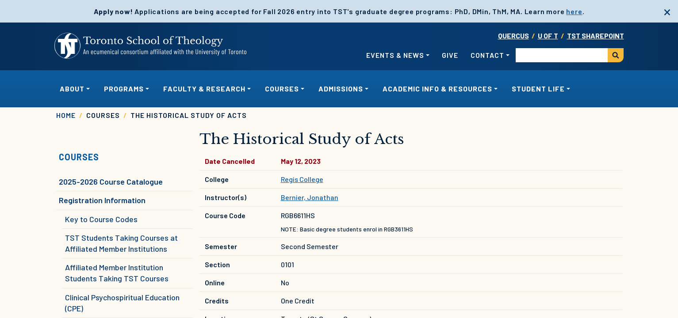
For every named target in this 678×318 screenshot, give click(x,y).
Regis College (302, 179)
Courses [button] (282, 88)
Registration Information (102, 200)
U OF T (548, 35)
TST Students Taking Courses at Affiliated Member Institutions (121, 243)
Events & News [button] (395, 55)
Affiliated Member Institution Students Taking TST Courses (117, 272)
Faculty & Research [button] (204, 88)
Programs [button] (124, 88)
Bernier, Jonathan (309, 197)
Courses (79, 156)
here (574, 11)
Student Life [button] (538, 88)
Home (66, 115)
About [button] (72, 88)
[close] (667, 11)
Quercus (513, 35)
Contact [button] (487, 55)
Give (450, 55)
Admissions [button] (340, 88)
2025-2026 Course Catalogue (111, 181)
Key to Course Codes (101, 219)
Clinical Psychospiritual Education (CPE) (122, 302)
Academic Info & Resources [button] (437, 88)
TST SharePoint (595, 35)
